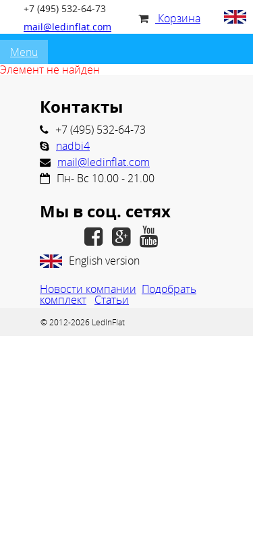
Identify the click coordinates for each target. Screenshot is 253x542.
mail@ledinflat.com (67, 26)
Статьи (111, 299)
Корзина (169, 18)
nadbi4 (73, 145)
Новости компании (88, 288)
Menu (24, 52)
